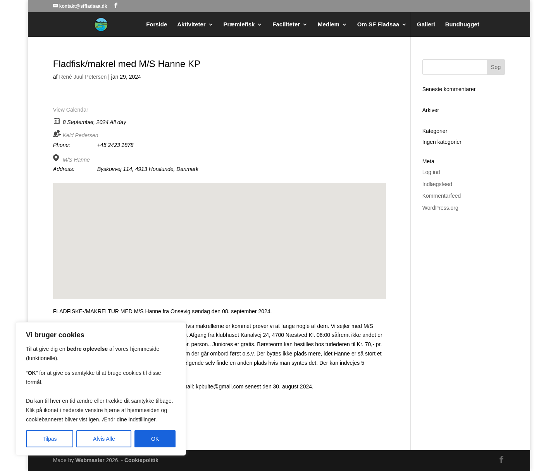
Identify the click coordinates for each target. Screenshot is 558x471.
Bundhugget (462, 25)
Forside (156, 25)
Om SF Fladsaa (378, 25)
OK (155, 439)
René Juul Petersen (83, 77)
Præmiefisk (239, 25)
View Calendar (70, 110)
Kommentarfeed (441, 196)
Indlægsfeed (437, 184)
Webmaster (89, 460)
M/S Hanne (76, 160)
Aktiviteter (191, 25)
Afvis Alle (104, 439)
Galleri (426, 25)
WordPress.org (440, 208)
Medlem (328, 25)
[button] (219, 234)
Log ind (431, 172)
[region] (101, 388)
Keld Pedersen (80, 135)
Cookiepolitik (141, 460)
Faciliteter (286, 25)
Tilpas (50, 439)
